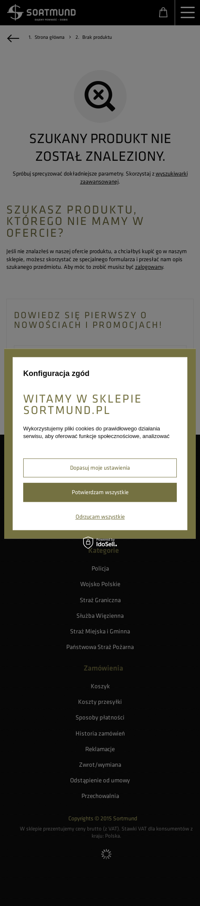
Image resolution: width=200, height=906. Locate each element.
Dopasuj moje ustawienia (100, 467)
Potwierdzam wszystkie (100, 492)
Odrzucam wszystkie (100, 516)
